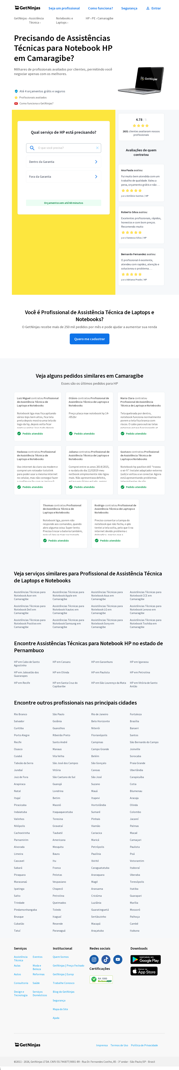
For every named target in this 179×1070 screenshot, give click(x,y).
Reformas (39, 974)
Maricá (95, 840)
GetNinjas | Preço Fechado (68, 965)
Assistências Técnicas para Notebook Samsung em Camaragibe (68, 623)
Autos (17, 974)
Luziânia (96, 902)
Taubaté (58, 833)
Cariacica (96, 833)
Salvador (19, 721)
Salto (17, 895)
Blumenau (136, 791)
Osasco (18, 749)
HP (88, 18)
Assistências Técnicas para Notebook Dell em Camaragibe (29, 609)
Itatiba (134, 888)
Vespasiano (59, 881)
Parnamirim (21, 840)
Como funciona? (100, 8)
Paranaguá (59, 930)
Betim (56, 798)
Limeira (18, 854)
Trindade (19, 902)
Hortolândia (98, 805)
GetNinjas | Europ (63, 974)
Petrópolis (97, 847)
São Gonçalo (98, 763)
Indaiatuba (20, 812)
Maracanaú (20, 881)
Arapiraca (19, 784)
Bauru (56, 854)
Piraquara (20, 874)
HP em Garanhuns (102, 662)
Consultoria (21, 983)
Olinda (134, 805)
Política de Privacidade (144, 1045)
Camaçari (135, 840)
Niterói (95, 728)
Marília (134, 902)
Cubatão (19, 923)
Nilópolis (19, 826)
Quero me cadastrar (89, 339)
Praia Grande (137, 763)
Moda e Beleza (37, 967)
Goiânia (57, 721)
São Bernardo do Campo (144, 742)
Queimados (59, 902)
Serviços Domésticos (40, 993)
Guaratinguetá (100, 909)
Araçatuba (97, 930)
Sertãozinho (98, 916)
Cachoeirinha (22, 833)
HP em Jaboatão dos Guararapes (26, 674)
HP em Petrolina (140, 672)
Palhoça (135, 916)
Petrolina (58, 895)
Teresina (58, 819)
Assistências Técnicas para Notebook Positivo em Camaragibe (29, 623)
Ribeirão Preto (61, 735)
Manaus (57, 749)
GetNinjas (20, 18)
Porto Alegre (22, 735)
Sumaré (95, 812)
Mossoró (135, 909)
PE (93, 18)
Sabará (18, 867)
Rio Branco (20, 714)
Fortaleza (136, 714)
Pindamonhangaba (25, 909)
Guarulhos (59, 728)
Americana (59, 840)
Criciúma (96, 895)
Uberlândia (136, 770)
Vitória (57, 770)
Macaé (133, 833)
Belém (95, 756)
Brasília (134, 721)
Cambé (134, 923)
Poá (132, 854)
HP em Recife (22, 682)
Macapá (95, 923)
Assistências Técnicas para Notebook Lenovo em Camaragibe (145, 609)
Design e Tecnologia (20, 993)
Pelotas (57, 874)
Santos (134, 735)
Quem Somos (61, 956)
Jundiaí (18, 770)
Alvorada (19, 847)
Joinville (135, 749)
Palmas (134, 826)
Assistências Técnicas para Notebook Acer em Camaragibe (29, 595)
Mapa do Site (60, 1009)
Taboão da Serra (23, 763)
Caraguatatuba (100, 867)
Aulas (17, 965)
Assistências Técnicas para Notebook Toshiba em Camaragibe (145, 623)
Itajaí (17, 798)
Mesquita (58, 847)
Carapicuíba (137, 777)
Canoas (95, 770)
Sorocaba (135, 756)
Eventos (37, 956)
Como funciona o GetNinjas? (36, 103)
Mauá (94, 791)
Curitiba (19, 728)
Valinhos (19, 819)
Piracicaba (20, 805)
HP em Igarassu (139, 662)
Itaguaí (57, 916)
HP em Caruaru (61, 662)
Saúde (36, 983)
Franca (57, 867)
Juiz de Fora (21, 777)
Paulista (135, 847)
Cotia (133, 784)
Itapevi (95, 798)
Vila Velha (58, 756)
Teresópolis (137, 881)
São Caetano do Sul (64, 777)
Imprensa (102, 1045)
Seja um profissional (64, 8)
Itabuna (134, 930)
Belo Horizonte (100, 721)
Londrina (58, 791)
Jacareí (134, 819)
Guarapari (136, 895)
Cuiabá (18, 756)
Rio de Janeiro (99, 714)
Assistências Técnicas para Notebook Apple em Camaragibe (68, 595)
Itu (54, 860)
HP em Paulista (100, 672)
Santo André (60, 742)
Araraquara (97, 874)
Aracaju (134, 798)
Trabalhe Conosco (63, 983)
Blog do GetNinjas (63, 991)
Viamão (95, 826)
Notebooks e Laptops (64, 20)
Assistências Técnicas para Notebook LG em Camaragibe (107, 609)
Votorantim (137, 860)
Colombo (135, 812)
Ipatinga (19, 888)
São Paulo (58, 714)
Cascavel (19, 860)
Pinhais (95, 819)
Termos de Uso (119, 1045)
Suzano (95, 784)
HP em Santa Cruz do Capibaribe (65, 684)
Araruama (97, 888)
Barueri (134, 728)
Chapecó (58, 888)
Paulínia (96, 854)
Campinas (97, 742)
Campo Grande (100, 749)
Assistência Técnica (36, 20)
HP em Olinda (61, 672)
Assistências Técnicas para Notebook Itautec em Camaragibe (68, 609)
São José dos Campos (65, 763)
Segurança (129, 8)
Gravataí (58, 826)
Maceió (57, 805)
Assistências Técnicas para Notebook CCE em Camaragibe (145, 595)
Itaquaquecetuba (63, 812)
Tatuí (17, 930)
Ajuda (56, 1018)
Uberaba (135, 874)
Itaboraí (135, 867)
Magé (94, 881)
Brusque (19, 916)
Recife (18, 742)
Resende (58, 923)
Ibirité (95, 860)
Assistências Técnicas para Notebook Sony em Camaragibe (107, 623)
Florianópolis (99, 735)
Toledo (57, 909)
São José (96, 777)
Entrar (153, 8)
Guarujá (57, 784)
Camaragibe (105, 18)
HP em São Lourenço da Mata (108, 682)
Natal (17, 791)
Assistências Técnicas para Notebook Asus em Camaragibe (107, 595)
